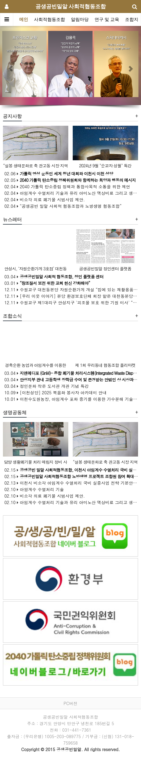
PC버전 (70, 703)
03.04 (53, 276)
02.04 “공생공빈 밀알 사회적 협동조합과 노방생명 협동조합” (62, 206)
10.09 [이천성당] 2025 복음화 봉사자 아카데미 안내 (55, 392)
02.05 (69, 180)
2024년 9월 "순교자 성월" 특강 (105, 166)
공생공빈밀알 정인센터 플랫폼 (105, 269)
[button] (10, 65)
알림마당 (80, 19)
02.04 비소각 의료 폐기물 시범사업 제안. (44, 199)
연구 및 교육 (107, 19)
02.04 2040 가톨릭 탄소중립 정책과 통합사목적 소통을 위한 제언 (66, 186)
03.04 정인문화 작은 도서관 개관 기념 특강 (46, 386)
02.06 (58, 173)
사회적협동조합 (49, 19)
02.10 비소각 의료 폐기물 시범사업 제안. (44, 496)
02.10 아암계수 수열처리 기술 (33, 489)
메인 (23, 19)
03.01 (46, 283)
